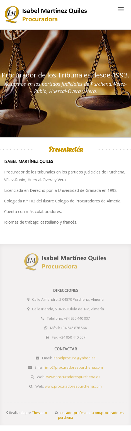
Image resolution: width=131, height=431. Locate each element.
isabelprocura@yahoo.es (74, 356)
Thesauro (39, 412)
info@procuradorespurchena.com (74, 366)
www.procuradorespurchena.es (46, 15)
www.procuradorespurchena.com (73, 385)
